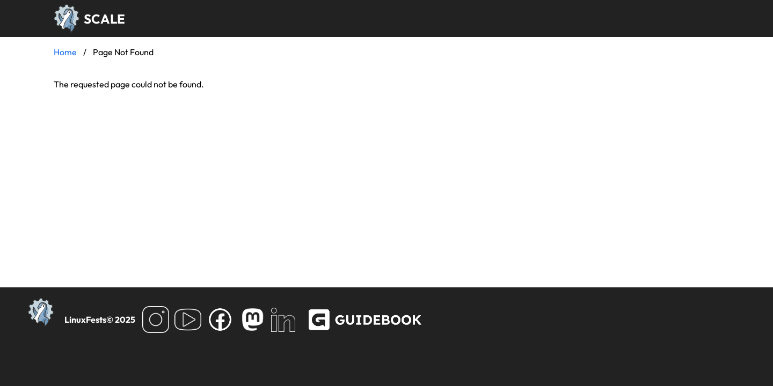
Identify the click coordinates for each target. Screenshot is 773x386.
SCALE (104, 19)
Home (65, 52)
